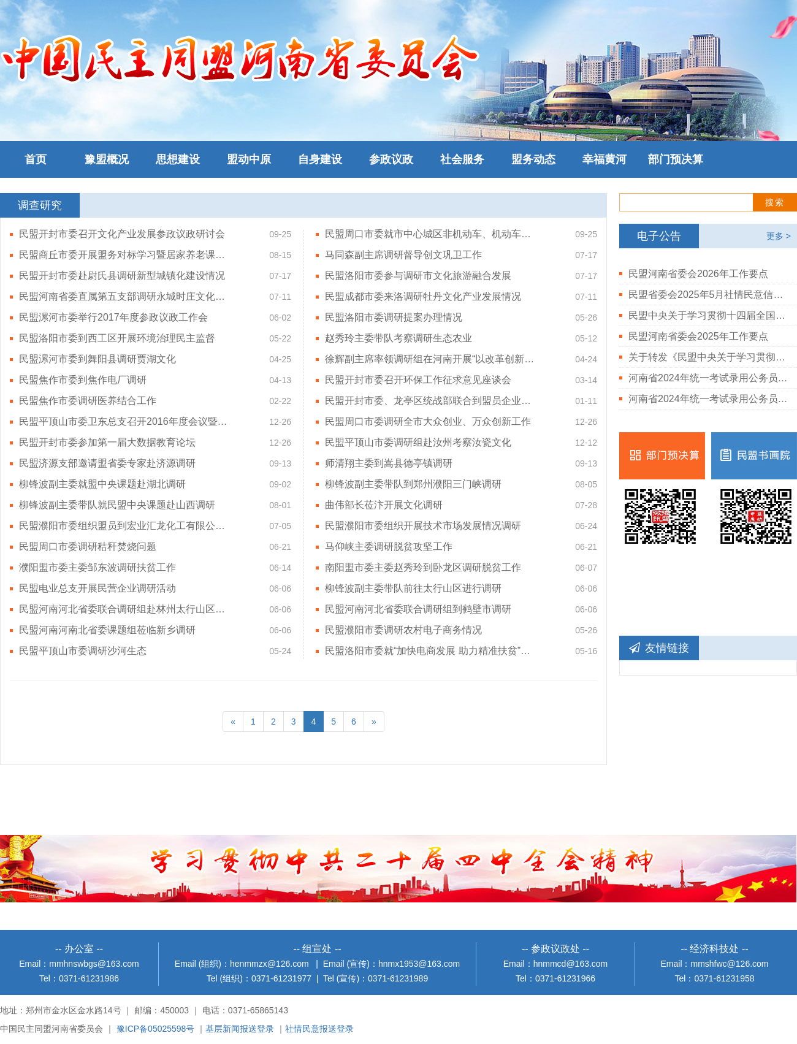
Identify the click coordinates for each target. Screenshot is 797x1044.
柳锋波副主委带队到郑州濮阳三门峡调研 (413, 484)
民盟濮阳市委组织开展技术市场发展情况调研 (423, 525)
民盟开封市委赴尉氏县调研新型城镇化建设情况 (122, 275)
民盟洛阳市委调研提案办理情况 (393, 317)
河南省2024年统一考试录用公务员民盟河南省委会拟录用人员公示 (708, 378)
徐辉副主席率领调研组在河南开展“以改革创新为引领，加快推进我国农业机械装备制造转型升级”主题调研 (430, 359)
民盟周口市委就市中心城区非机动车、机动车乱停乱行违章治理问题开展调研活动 (430, 234)
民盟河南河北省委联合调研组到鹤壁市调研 (418, 609)
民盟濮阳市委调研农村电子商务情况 (403, 630)
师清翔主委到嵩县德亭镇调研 (388, 463)
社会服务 (462, 159)
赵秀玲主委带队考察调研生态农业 (398, 338)
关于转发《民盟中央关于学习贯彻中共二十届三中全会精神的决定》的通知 (708, 357)
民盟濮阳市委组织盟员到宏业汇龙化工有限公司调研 (125, 525)
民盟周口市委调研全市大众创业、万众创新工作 (428, 421)
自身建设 (320, 159)
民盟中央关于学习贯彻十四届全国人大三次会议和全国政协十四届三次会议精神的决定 (708, 315)
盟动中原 (249, 159)
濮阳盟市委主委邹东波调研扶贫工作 (97, 567)
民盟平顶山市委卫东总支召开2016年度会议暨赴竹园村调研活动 (125, 421)
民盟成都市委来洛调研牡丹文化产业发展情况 (423, 296)
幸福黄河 (604, 159)
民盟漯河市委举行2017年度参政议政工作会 (113, 317)
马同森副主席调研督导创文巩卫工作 (403, 255)
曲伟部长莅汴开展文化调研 (384, 505)
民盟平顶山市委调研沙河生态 (83, 651)
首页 (36, 159)
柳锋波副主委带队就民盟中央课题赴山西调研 (117, 505)
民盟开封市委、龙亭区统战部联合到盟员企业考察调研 (430, 400)
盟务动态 (533, 159)
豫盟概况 (107, 159)
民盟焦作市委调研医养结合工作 (87, 400)
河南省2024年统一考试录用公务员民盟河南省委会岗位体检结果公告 (708, 399)
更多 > (778, 236)
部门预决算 (675, 159)
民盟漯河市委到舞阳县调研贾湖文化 (97, 359)
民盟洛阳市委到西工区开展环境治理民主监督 (117, 338)
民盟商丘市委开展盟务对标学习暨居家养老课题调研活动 (125, 255)
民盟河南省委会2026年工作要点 (698, 274)
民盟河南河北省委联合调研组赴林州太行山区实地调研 (125, 609)
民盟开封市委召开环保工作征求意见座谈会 (418, 380)
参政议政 (391, 159)
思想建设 (178, 159)
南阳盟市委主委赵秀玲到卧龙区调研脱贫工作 (423, 567)
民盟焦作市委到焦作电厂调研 (83, 380)
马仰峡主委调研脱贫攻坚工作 (388, 546)
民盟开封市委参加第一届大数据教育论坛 (107, 442)
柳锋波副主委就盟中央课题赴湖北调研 (102, 484)
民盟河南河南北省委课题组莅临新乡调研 (107, 630)
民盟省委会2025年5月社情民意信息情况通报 (708, 294)
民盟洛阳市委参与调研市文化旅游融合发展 (418, 275)
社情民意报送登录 (319, 1029)
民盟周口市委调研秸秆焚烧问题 (87, 546)
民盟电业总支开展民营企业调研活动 (97, 588)
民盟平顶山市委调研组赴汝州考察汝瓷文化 (418, 442)
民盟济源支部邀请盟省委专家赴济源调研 (107, 463)
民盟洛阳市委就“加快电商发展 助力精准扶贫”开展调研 (430, 651)
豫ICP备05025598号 (155, 1029)
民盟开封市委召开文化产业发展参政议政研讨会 (122, 234)
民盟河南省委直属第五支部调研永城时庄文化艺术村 (125, 296)
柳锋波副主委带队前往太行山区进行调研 (413, 588)
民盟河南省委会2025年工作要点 (698, 336)
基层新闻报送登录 (239, 1029)
